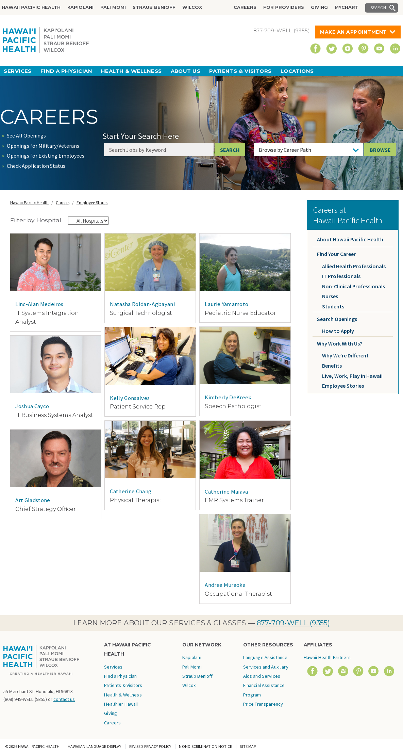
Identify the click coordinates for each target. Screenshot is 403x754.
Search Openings (337, 319)
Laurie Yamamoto (226, 304)
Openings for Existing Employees (45, 155)
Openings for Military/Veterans (43, 145)
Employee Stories (92, 203)
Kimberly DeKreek (228, 397)
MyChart (346, 7)
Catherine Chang (130, 491)
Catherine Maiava (226, 491)
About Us (186, 71)
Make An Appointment (353, 32)
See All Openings (26, 135)
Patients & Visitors (240, 71)
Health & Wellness (131, 71)
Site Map (248, 746)
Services (18, 71)
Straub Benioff (154, 7)
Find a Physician (66, 71)
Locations (297, 71)
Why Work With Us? (339, 343)
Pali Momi (113, 7)
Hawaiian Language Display (94, 746)
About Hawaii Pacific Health (350, 239)
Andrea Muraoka (225, 585)
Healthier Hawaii (121, 704)
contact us (64, 699)
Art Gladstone (32, 500)
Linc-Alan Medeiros (39, 304)
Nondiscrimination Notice (205, 746)
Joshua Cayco (32, 406)
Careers (245, 7)
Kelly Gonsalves (130, 398)
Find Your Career (336, 254)
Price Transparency (263, 704)
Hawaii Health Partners (327, 657)
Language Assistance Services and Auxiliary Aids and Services (265, 666)
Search (378, 7)
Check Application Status (36, 165)
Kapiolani (80, 7)
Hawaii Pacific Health (31, 7)
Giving (319, 7)
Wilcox (192, 7)
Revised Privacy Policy (150, 746)
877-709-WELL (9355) (293, 623)
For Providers (283, 7)
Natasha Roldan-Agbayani (142, 304)
